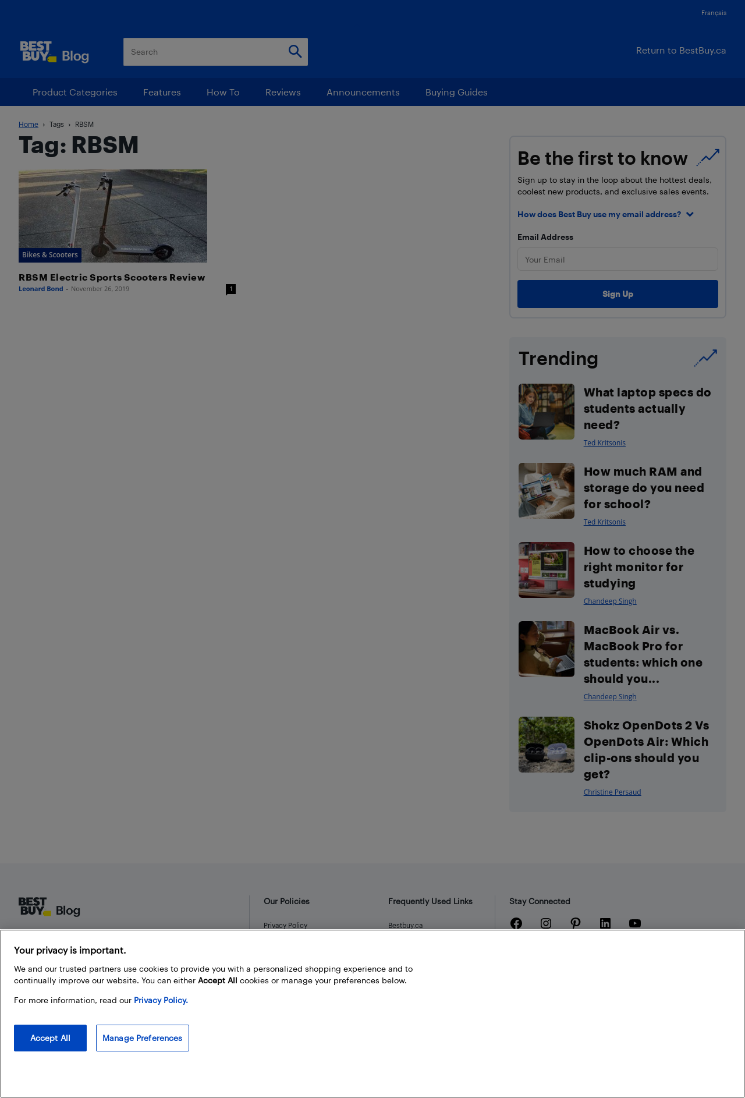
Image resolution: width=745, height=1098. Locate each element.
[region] (372, 1013)
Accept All (50, 1038)
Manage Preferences (142, 1038)
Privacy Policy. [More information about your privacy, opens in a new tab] (161, 1000)
